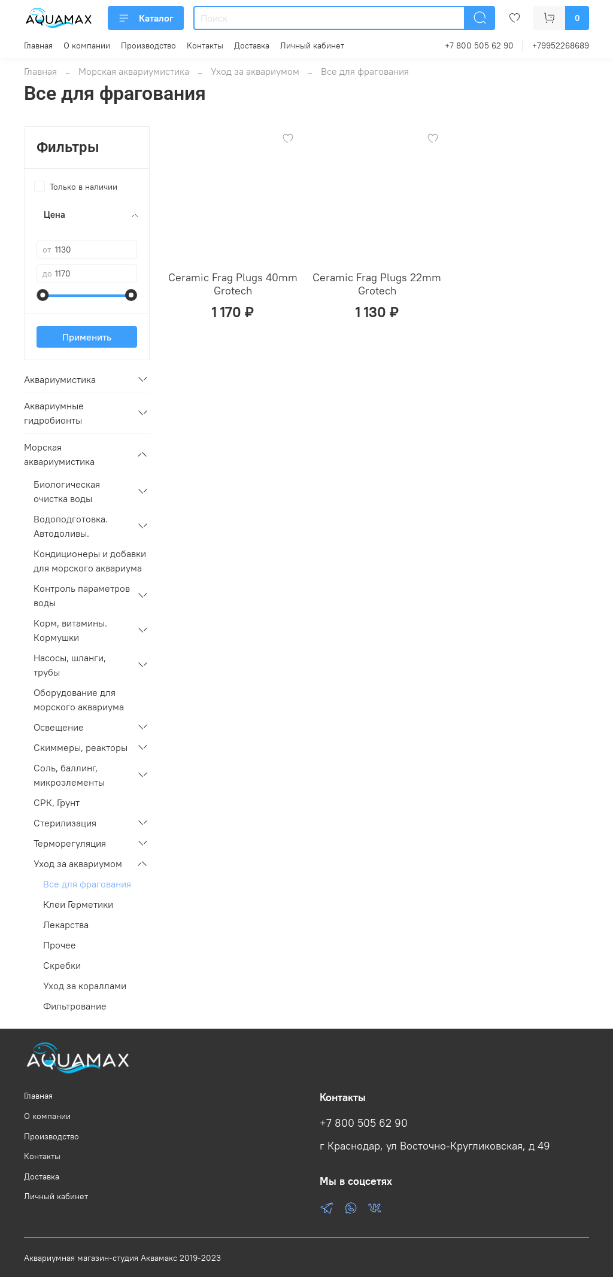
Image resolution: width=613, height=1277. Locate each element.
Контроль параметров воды (82, 595)
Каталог (146, 18)
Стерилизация (65, 823)
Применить (86, 337)
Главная (38, 45)
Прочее (59, 945)
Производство (148, 45)
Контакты (205, 45)
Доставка (251, 45)
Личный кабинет (312, 45)
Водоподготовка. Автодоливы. (71, 526)
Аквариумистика (60, 379)
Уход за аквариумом (255, 71)
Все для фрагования (87, 884)
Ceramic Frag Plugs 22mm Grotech (376, 284)
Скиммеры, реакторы (81, 747)
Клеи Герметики (78, 904)
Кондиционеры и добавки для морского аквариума (90, 561)
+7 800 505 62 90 (479, 45)
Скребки (62, 965)
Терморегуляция (70, 843)
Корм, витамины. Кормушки (70, 630)
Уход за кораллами (84, 986)
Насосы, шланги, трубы (70, 665)
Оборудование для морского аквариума (79, 699)
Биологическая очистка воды (67, 491)
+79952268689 (560, 45)
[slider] (42, 295)
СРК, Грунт (57, 802)
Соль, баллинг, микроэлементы (69, 775)
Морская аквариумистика (133, 71)
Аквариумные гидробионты (54, 413)
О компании (86, 45)
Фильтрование (75, 1006)
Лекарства (66, 925)
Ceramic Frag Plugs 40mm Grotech (233, 284)
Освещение (59, 727)
